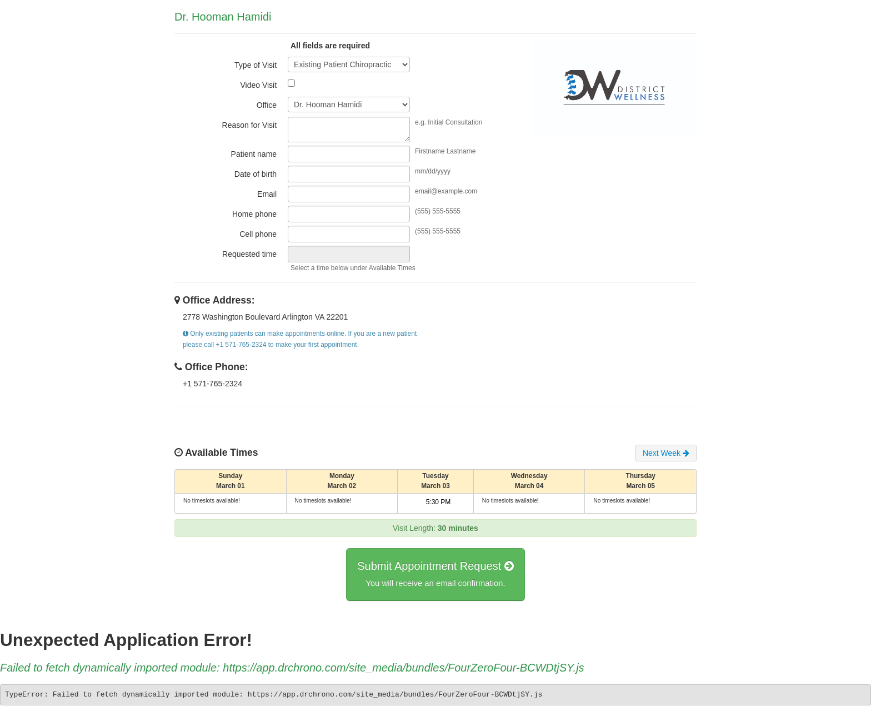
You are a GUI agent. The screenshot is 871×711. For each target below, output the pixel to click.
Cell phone (258, 234)
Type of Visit (255, 65)
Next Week (666, 453)
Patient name (254, 154)
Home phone (254, 214)
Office (267, 105)
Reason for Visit (249, 125)
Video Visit (258, 85)
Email (267, 194)
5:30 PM (438, 502)
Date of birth (255, 174)
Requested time (249, 254)
